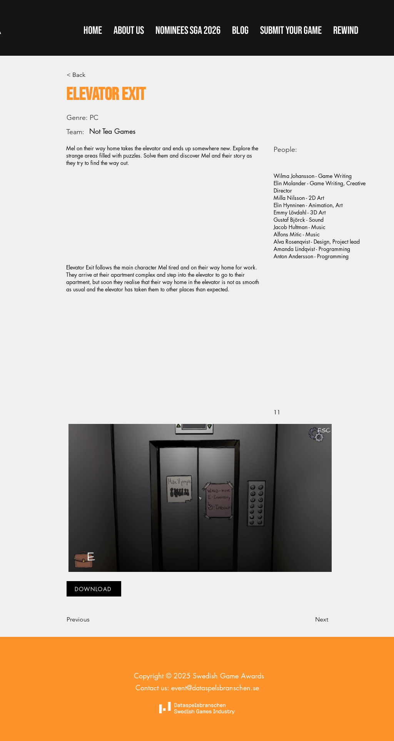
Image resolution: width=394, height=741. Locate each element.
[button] (290, 31)
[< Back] (92, 75)
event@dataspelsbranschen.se (215, 687)
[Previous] (92, 619)
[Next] (309, 619)
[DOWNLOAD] (94, 588)
